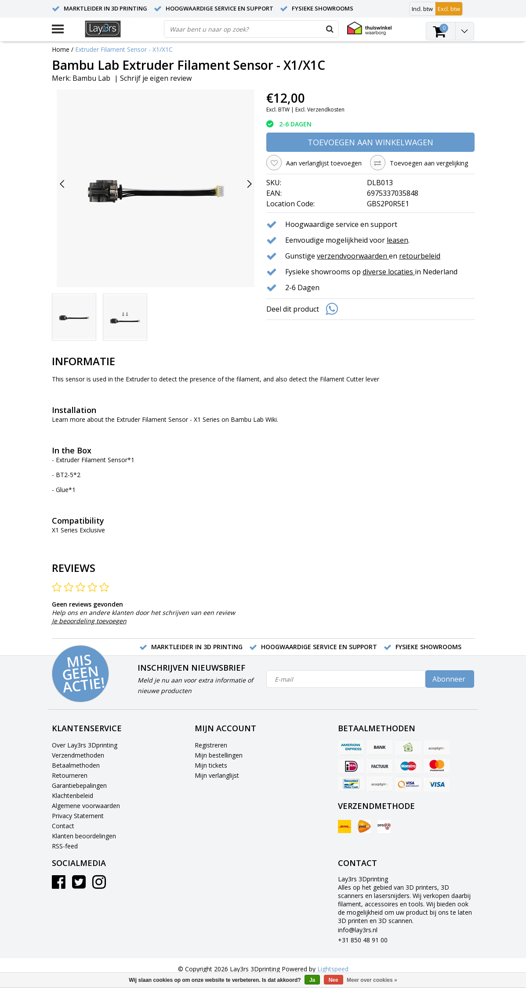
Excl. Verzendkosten (320, 109)
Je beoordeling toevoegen (89, 621)
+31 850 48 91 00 (363, 940)
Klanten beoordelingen (84, 836)
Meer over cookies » (372, 980)
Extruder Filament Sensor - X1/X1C (124, 49)
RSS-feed (65, 846)
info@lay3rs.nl (357, 930)
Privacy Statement (78, 816)
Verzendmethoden (78, 755)
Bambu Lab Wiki (254, 419)
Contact (63, 826)
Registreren (211, 745)
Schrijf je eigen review (156, 78)
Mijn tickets (211, 765)
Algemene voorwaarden (86, 805)
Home (60, 49)
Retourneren (69, 775)
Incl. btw (422, 9)
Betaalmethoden (76, 765)
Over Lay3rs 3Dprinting (84, 745)
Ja (312, 980)
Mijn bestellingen (219, 755)
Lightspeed (332, 969)
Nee (333, 980)
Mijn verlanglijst (217, 775)
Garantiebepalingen (79, 785)
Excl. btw (449, 9)
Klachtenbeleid (72, 795)
